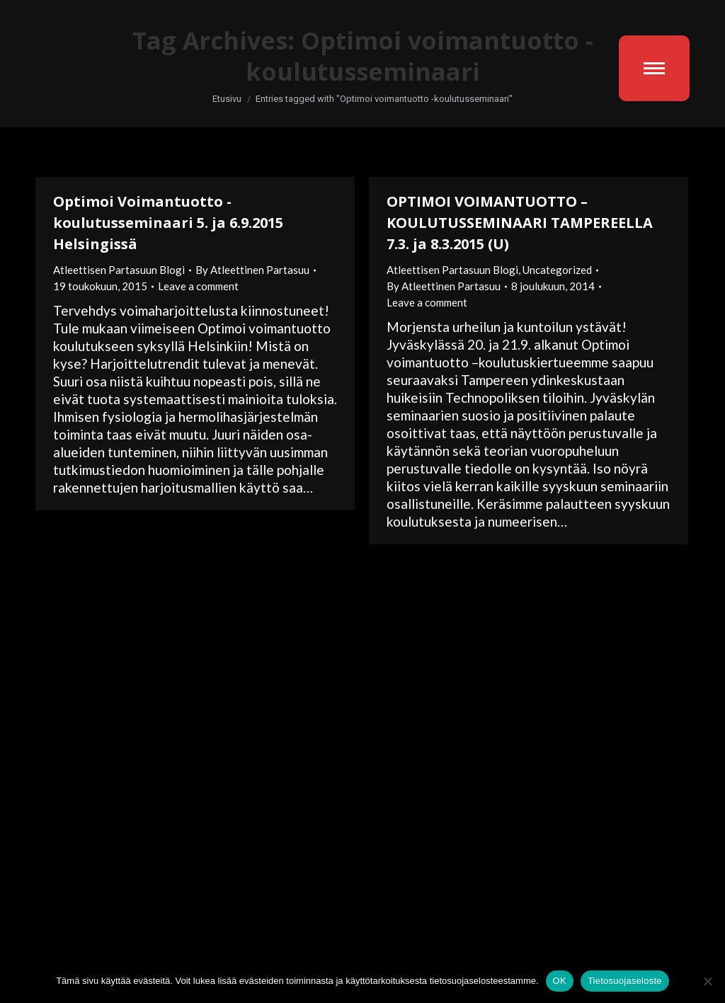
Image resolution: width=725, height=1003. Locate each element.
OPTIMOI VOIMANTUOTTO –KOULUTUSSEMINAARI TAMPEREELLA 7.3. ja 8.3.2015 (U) (520, 222)
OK (559, 980)
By (252, 269)
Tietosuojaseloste (625, 980)
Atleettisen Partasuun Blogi (119, 269)
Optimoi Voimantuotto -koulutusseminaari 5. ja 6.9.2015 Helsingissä (168, 222)
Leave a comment (198, 286)
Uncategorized (557, 269)
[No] (707, 981)
